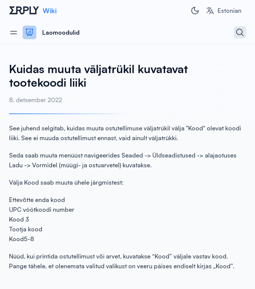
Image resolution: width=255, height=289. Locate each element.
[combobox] (223, 10)
